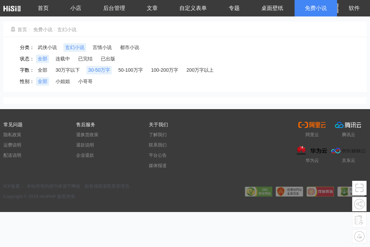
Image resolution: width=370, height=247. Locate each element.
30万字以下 (68, 70)
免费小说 (316, 8)
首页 (43, 8)
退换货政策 (87, 134)
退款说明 (85, 145)
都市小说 (129, 47)
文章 (152, 8)
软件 (354, 8)
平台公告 (158, 155)
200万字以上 (200, 70)
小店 (75, 8)
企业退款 (85, 155)
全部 (42, 58)
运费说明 (12, 145)
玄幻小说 (66, 29)
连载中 (63, 58)
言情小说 (102, 47)
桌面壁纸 (272, 8)
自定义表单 (193, 8)
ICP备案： (13, 186)
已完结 (85, 58)
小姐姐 (63, 81)
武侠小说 (47, 47)
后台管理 (114, 8)
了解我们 (158, 134)
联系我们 (158, 145)
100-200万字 (164, 70)
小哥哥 (85, 81)
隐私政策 (12, 134)
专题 (234, 8)
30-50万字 (99, 70)
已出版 (108, 58)
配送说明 (12, 155)
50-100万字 (130, 70)
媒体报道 (158, 165)
